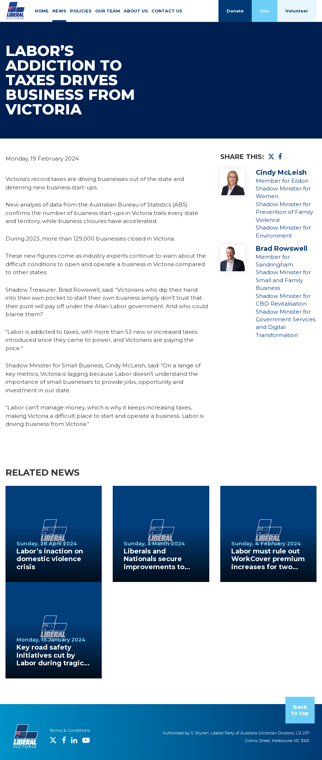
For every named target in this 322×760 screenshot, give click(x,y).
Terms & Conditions (69, 730)
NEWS (59, 11)
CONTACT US (166, 11)
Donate (235, 11)
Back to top (300, 710)
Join (264, 11)
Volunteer (296, 11)
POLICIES (80, 11)
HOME (42, 11)
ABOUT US (136, 11)
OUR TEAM (107, 11)
